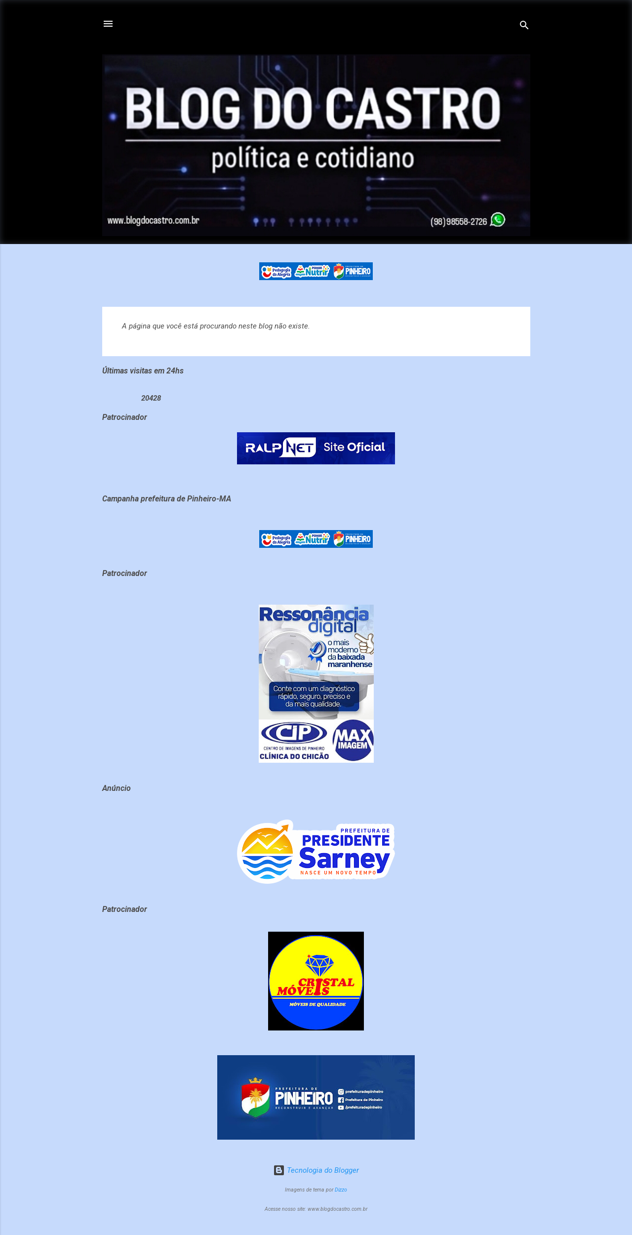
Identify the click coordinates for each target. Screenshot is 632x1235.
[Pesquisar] (524, 27)
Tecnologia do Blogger (316, 1170)
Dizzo (341, 1190)
